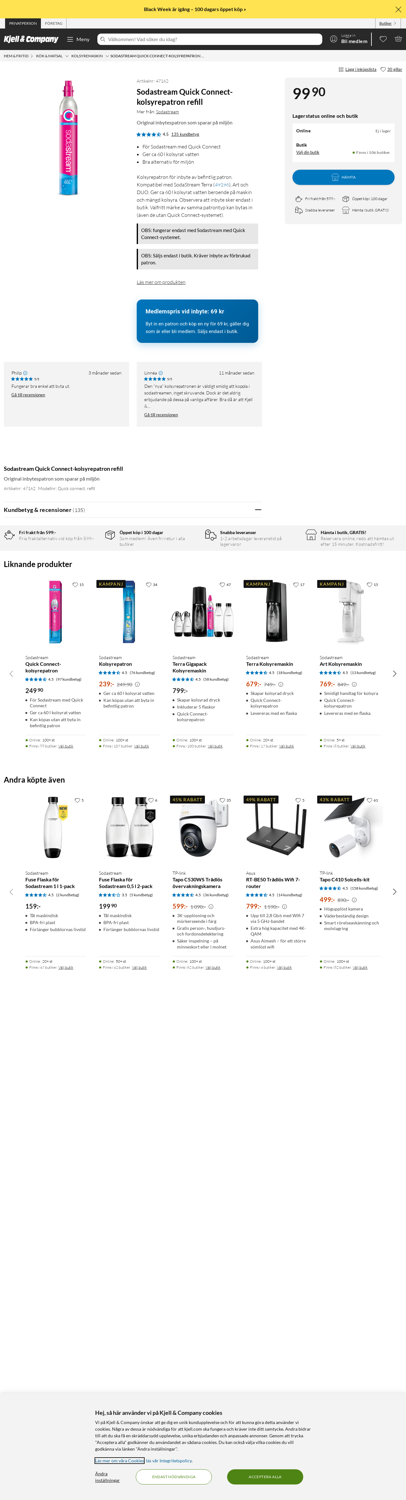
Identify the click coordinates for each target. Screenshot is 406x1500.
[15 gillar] (78, 1074)
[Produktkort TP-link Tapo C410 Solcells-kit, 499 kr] (350, 1363)
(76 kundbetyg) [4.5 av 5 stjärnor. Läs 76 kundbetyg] (142, 1162)
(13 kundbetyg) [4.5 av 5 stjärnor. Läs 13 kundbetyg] (363, 1162)
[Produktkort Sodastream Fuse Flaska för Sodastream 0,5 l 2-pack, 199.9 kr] (129, 1363)
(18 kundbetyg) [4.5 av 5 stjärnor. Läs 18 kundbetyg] (289, 1162)
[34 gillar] (151, 1074)
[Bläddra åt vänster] (11, 1163)
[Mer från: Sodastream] (11, 453)
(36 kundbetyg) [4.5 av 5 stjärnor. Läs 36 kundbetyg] (216, 1384)
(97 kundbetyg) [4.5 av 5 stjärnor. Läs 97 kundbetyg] (69, 1168)
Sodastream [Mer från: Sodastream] (167, 111)
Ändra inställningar (107, 1477)
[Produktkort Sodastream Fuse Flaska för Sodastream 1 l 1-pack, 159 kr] (56, 1363)
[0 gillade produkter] (383, 38)
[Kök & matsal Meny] (67, 56)
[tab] (23, 23)
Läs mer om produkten (161, 282)
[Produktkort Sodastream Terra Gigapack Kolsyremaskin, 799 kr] (203, 1145)
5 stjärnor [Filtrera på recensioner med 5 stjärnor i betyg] (92, 557)
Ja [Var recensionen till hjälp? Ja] (239, 690)
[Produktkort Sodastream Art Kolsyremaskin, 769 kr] (350, 1145)
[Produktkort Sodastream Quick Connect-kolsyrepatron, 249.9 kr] (56, 1145)
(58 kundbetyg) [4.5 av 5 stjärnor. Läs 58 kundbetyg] (216, 1168)
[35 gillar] (225, 1289)
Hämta (343, 177)
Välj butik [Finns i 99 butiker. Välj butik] (65, 1235)
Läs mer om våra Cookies (119, 1460)
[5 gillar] (79, 1289)
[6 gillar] (152, 1289)
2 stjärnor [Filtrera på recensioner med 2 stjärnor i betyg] (92, 586)
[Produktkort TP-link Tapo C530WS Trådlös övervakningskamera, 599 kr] (203, 1363)
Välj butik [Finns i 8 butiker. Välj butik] (357, 1235)
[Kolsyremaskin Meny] (107, 56)
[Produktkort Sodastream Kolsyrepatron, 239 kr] (129, 1145)
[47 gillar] (225, 1074)
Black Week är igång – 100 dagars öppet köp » (195, 9)
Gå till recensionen (28, 394)
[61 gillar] (372, 1289)
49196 (222, 184)
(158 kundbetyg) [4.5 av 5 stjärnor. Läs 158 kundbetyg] (364, 1377)
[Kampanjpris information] (137, 1174)
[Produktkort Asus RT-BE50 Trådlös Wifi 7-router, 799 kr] (277, 1363)
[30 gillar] (391, 69)
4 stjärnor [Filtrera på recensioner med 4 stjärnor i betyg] (92, 567)
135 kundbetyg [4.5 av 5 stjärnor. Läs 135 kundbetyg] (185, 134)
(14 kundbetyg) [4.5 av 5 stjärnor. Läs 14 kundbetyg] (289, 1384)
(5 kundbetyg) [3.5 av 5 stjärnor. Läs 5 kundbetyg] (141, 1384)
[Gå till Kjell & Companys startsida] (33, 39)
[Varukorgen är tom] (398, 38)
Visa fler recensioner (132, 966)
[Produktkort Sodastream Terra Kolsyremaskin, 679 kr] (277, 1145)
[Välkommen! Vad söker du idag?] (214, 39)
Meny (78, 39)
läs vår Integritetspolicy (169, 1460)
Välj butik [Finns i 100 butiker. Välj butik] (215, 1235)
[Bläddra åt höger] (394, 1163)
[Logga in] (348, 38)
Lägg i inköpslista (357, 69)
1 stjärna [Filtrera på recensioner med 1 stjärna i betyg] (91, 596)
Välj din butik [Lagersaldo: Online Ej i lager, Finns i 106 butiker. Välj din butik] (307, 152)
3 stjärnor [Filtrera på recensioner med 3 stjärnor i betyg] (92, 576)
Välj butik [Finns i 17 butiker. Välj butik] (286, 1235)
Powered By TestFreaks (235, 947)
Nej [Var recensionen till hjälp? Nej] (252, 690)
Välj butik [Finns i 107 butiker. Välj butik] (141, 1235)
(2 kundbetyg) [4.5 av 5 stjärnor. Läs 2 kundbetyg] (67, 1384)
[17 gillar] (298, 1074)
